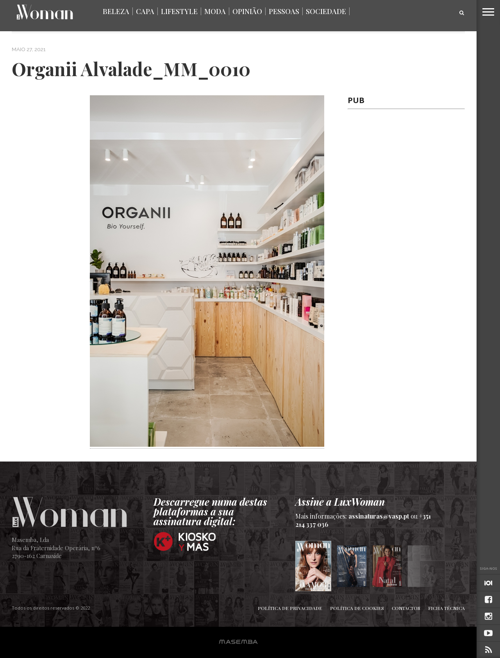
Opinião (247, 11)
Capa (145, 11)
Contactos (406, 608)
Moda (215, 11)
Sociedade (326, 11)
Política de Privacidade (290, 608)
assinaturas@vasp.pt (378, 516)
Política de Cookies (357, 608)
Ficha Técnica (446, 608)
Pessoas (284, 11)
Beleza (116, 11)
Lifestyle (179, 11)
